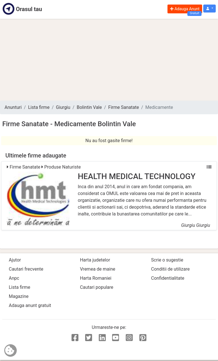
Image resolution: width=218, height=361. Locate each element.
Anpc (14, 278)
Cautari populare (96, 287)
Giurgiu (63, 107)
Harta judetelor (95, 260)
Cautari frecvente (26, 269)
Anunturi (13, 107)
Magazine (19, 296)
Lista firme (38, 107)
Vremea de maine (97, 269)
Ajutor (15, 260)
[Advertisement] (109, 59)
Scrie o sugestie (167, 260)
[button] (209, 9)
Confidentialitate (167, 278)
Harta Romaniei (96, 278)
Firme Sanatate (123, 107)
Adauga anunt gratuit (30, 305)
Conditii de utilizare (170, 269)
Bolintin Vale (89, 107)
